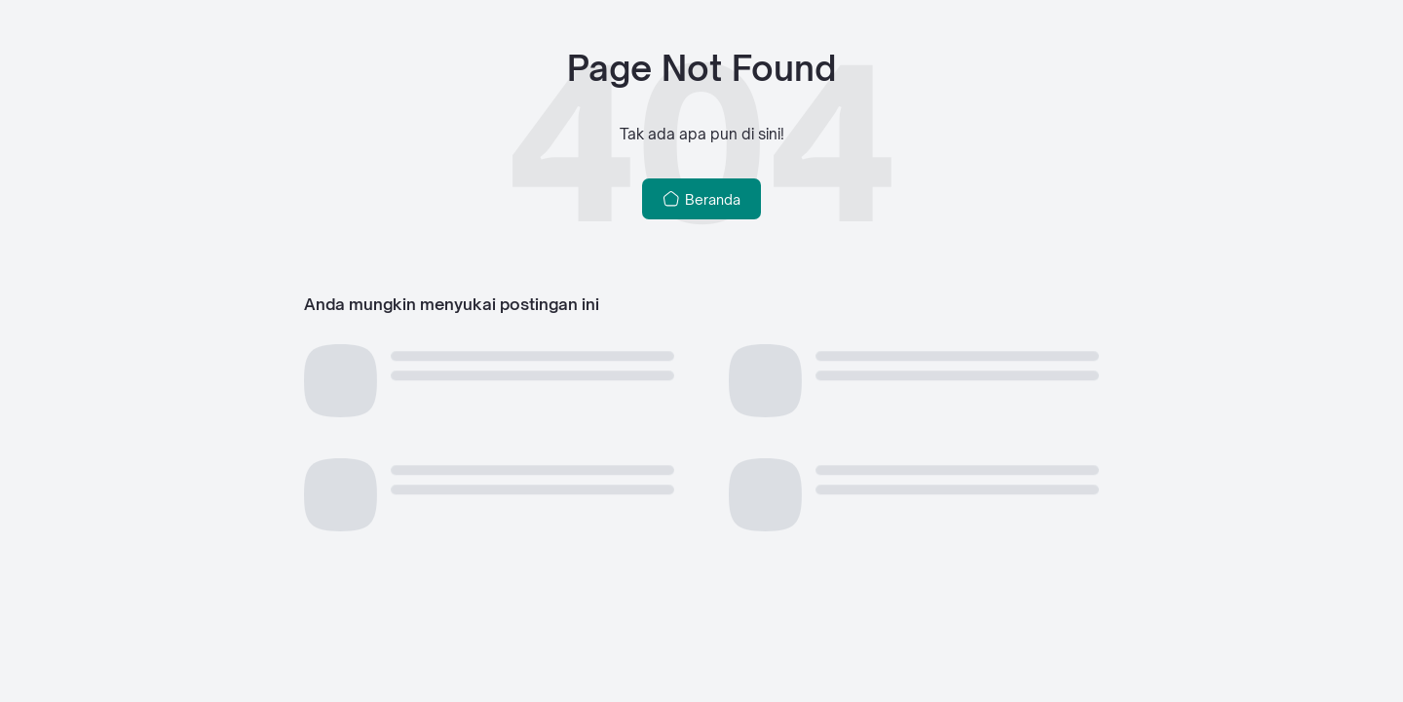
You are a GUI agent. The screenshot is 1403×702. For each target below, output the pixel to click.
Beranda (702, 199)
